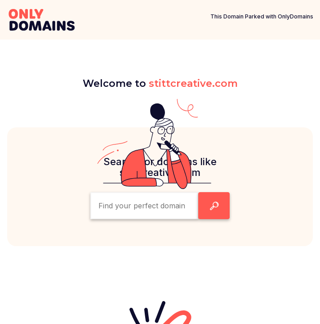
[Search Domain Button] (214, 205)
